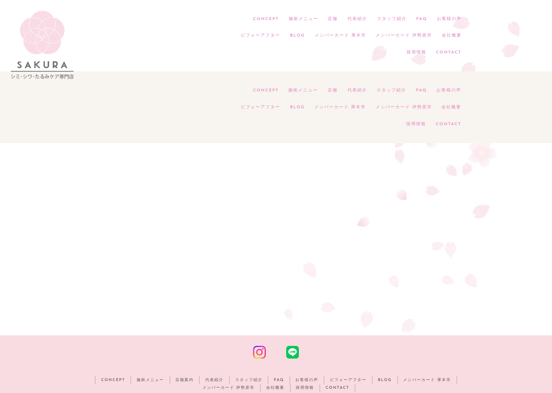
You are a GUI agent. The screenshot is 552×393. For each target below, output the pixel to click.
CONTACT (448, 53)
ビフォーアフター (260, 36)
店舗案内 (183, 309)
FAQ (421, 19)
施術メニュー (303, 19)
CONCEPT (266, 19)
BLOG (297, 36)
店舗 (333, 19)
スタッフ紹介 (391, 19)
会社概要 (451, 36)
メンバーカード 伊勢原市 (404, 36)
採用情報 (416, 53)
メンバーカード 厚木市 (340, 36)
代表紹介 (357, 19)
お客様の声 (449, 19)
